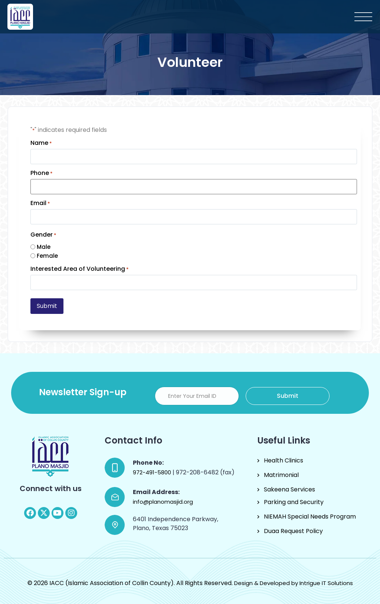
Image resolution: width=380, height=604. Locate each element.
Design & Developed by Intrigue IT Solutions (293, 583)
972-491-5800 (153, 472)
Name (41, 143)
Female (47, 256)
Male (43, 247)
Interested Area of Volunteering (79, 269)
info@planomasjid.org (163, 502)
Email (40, 203)
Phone (41, 173)
